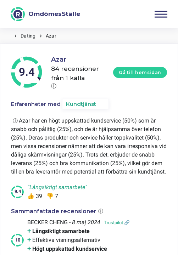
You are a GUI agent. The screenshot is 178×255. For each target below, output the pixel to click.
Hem (7, 36)
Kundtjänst (81, 104)
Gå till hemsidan (140, 72)
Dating (28, 36)
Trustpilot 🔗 (117, 222)
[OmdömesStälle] (45, 14)
